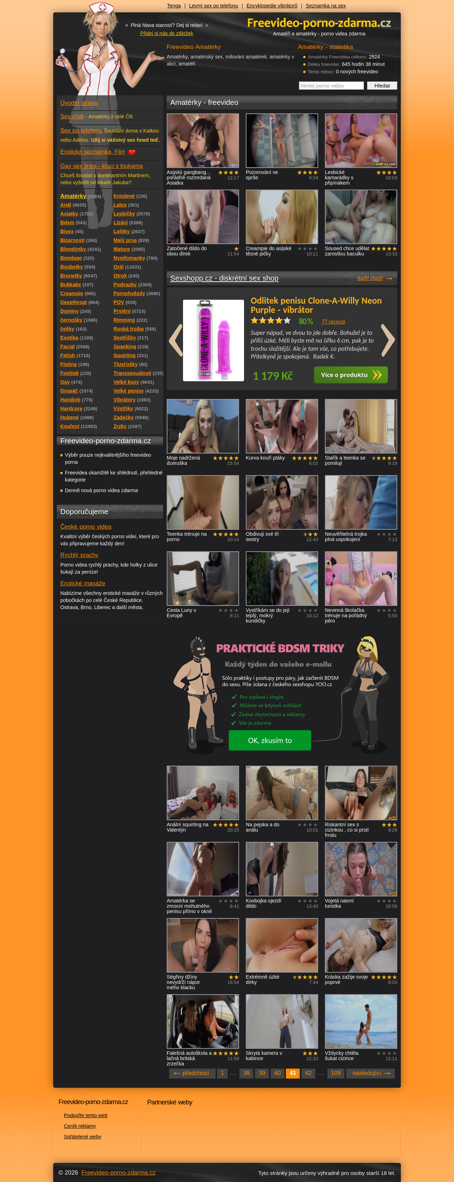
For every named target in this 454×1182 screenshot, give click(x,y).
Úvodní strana (79, 103)
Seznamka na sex (326, 6)
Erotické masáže (82, 583)
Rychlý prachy (79, 555)
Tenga (174, 6)
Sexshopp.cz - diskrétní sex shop (224, 278)
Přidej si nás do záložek (166, 33)
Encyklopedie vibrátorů (272, 6)
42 (308, 1073)
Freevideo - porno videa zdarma (319, 22)
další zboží (370, 278)
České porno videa (85, 526)
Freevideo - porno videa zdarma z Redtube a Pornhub (96, 53)
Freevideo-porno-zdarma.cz (119, 1172)
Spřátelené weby (82, 1136)
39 (262, 1073)
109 (336, 1073)
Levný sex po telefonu (213, 6)
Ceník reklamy (80, 1126)
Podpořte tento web (85, 1115)
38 (246, 1073)
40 (277, 1073)
